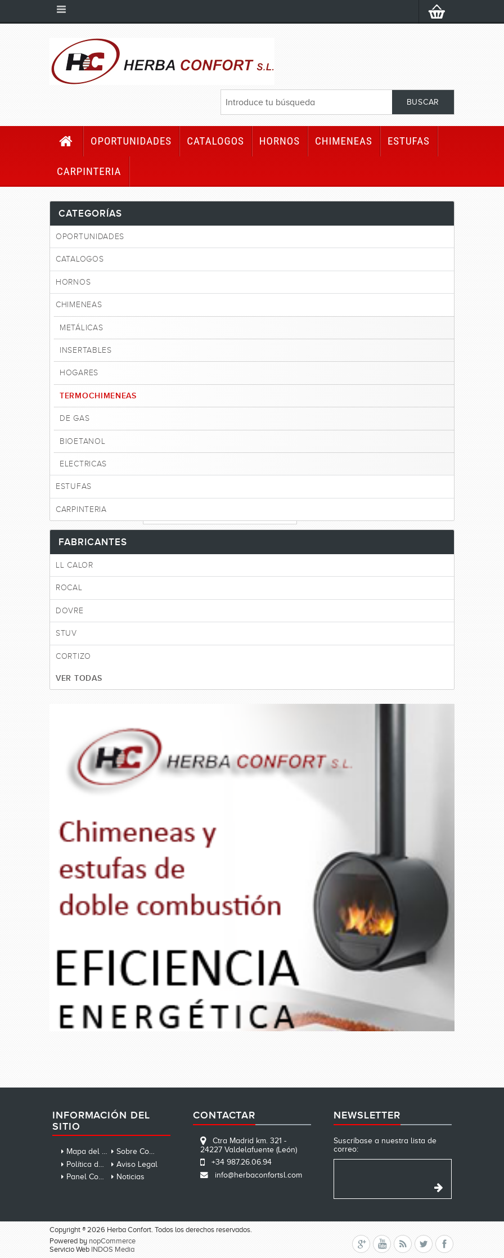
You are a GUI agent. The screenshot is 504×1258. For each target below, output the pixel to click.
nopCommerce (112, 1241)
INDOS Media (112, 1249)
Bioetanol (82, 441)
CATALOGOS (215, 140)
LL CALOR (74, 565)
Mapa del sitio (91, 1151)
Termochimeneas (98, 395)
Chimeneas (343, 140)
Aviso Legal (137, 1164)
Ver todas (79, 677)
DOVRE (70, 610)
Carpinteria (89, 171)
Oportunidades (131, 140)
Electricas (83, 464)
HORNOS (279, 140)
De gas (74, 418)
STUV (66, 633)
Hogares (79, 373)
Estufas (409, 140)
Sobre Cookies (142, 1151)
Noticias (130, 1176)
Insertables (86, 350)
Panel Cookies (91, 1176)
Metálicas (81, 328)
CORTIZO (73, 656)
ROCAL (69, 587)
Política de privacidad (104, 1164)
